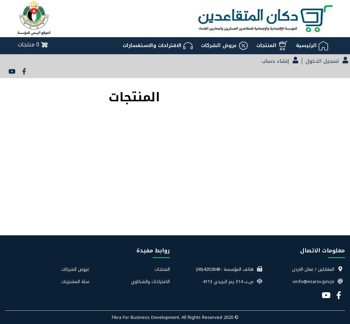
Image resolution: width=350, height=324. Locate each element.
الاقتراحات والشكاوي (150, 281)
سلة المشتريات (75, 281)
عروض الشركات (75, 269)
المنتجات (162, 269)
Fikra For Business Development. (146, 317)
